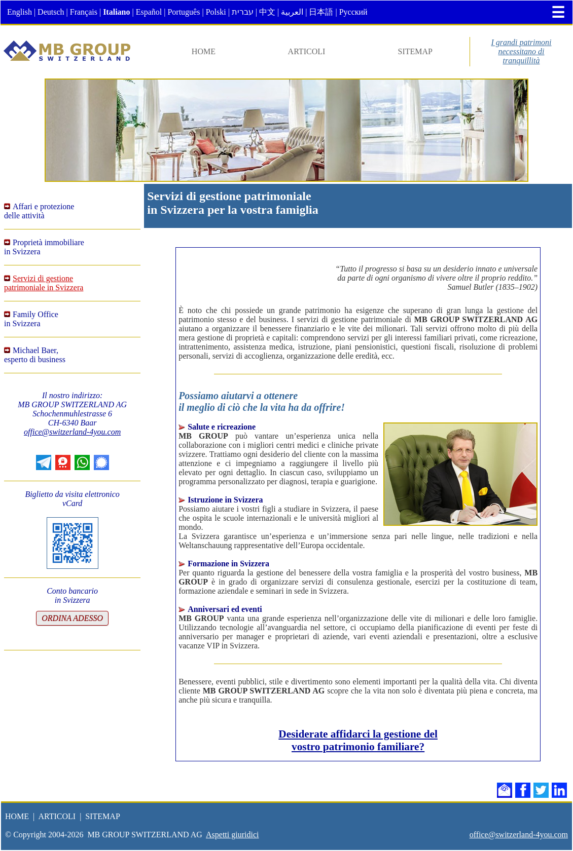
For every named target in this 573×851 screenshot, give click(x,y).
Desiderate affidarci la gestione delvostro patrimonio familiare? (358, 740)
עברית (243, 12)
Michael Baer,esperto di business (34, 355)
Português (183, 12)
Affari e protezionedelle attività (39, 211)
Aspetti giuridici (232, 834)
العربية (292, 12)
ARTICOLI (307, 51)
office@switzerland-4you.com (72, 432)
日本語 (321, 12)
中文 (267, 12)
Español (149, 12)
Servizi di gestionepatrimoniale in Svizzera (43, 283)
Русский (353, 12)
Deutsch (51, 12)
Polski (216, 12)
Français (83, 12)
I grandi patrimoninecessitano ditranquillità (521, 51)
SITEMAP (415, 51)
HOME (204, 51)
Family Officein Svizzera (31, 319)
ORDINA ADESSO (72, 618)
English (19, 12)
